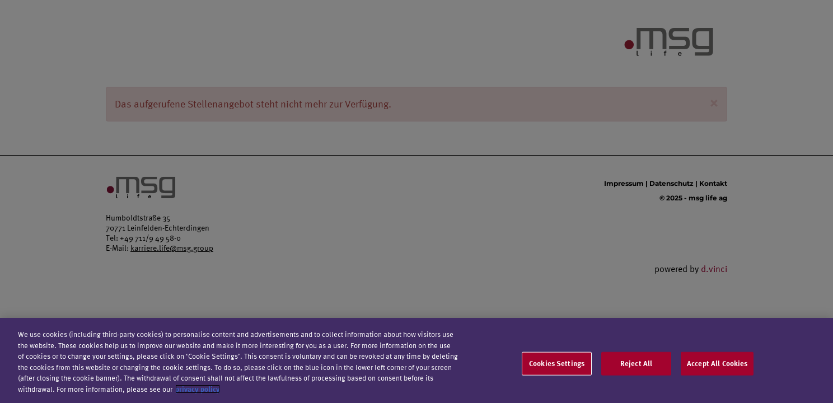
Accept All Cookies (717, 365)
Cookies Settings (556, 365)
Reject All (636, 365)
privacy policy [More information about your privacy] (197, 391)
